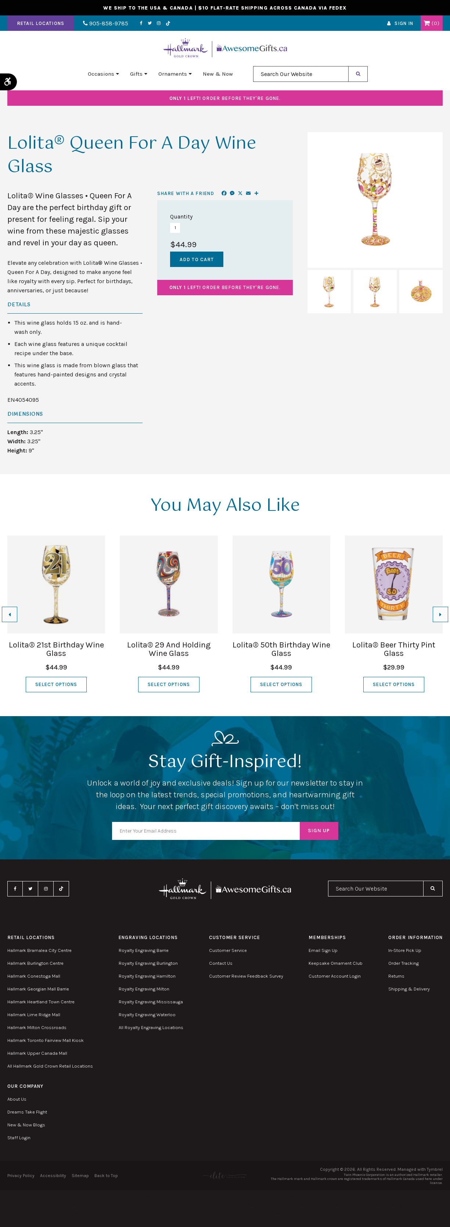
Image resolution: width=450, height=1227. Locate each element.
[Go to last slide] (9, 614)
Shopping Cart (427, 23)
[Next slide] (440, 614)
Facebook (141, 23)
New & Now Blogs (26, 1124)
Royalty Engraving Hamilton (147, 976)
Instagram (158, 23)
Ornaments (172, 74)
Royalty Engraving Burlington (148, 963)
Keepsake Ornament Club (336, 963)
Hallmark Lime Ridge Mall (33, 1014)
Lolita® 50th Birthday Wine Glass (281, 649)
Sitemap (80, 1175)
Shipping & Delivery (409, 989)
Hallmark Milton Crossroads (36, 1027)
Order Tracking (403, 963)
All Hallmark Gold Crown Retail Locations (50, 1066)
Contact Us (221, 963)
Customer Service (228, 950)
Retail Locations (40, 23)
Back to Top (106, 1175)
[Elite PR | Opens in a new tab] (225, 1175)
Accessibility (53, 1175)
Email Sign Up (323, 950)
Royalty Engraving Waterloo (147, 1014)
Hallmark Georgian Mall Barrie (38, 989)
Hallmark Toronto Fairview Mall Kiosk (45, 1040)
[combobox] (301, 74)
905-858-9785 (105, 23)
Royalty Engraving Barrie (144, 950)
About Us (16, 1099)
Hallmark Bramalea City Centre (39, 950)
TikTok (168, 23)
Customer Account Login (335, 976)
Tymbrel (435, 1169)
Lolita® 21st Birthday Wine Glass (56, 649)
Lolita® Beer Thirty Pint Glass (393, 649)
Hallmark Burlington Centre (35, 963)
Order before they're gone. (225, 98)
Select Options (56, 684)
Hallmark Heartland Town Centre (41, 1001)
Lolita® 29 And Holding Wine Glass (168, 649)
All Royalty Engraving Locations (151, 1027)
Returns (396, 976)
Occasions (101, 74)
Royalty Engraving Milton (144, 989)
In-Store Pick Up (404, 950)
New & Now (218, 74)
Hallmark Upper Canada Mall (37, 1053)
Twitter (149, 23)
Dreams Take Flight (27, 1112)
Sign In (404, 23)
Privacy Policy (21, 1175)
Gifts (136, 74)
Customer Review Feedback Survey (246, 976)
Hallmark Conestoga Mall (33, 976)
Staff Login (18, 1137)
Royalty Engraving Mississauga (151, 1001)
